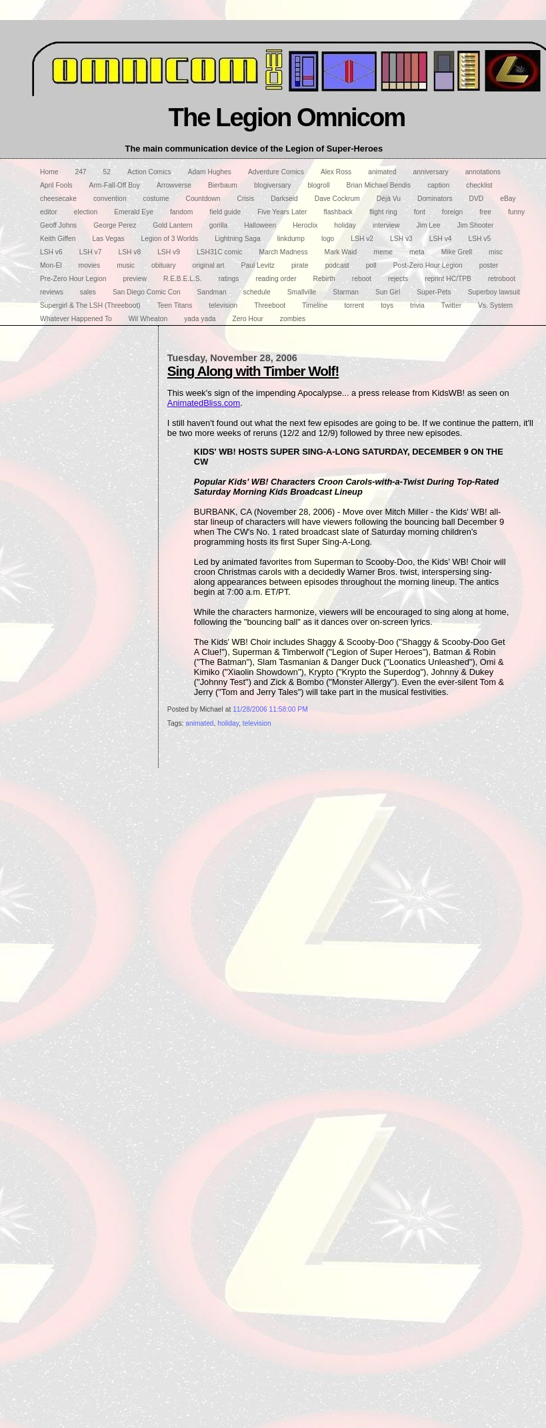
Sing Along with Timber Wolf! (253, 371)
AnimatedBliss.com (203, 403)
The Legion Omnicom (287, 117)
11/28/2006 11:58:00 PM (270, 709)
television (257, 723)
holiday (228, 723)
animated (199, 723)
